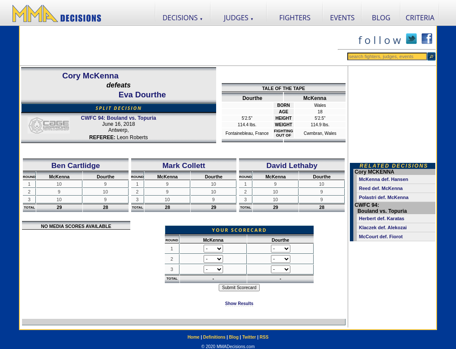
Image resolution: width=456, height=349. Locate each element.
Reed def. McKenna (381, 188)
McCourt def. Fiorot (381, 236)
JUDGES (239, 17)
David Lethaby (291, 165)
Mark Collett (183, 165)
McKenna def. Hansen (383, 179)
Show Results (239, 303)
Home (194, 337)
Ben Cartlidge (75, 165)
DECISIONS (183, 17)
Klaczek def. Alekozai (383, 227)
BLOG (381, 17)
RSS (264, 337)
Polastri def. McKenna (384, 197)
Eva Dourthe (142, 94)
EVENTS (342, 17)
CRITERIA (420, 17)
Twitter (249, 337)
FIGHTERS (295, 17)
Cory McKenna (90, 75)
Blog (234, 337)
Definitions (214, 337)
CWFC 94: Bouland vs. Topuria (118, 118)
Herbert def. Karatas (381, 218)
